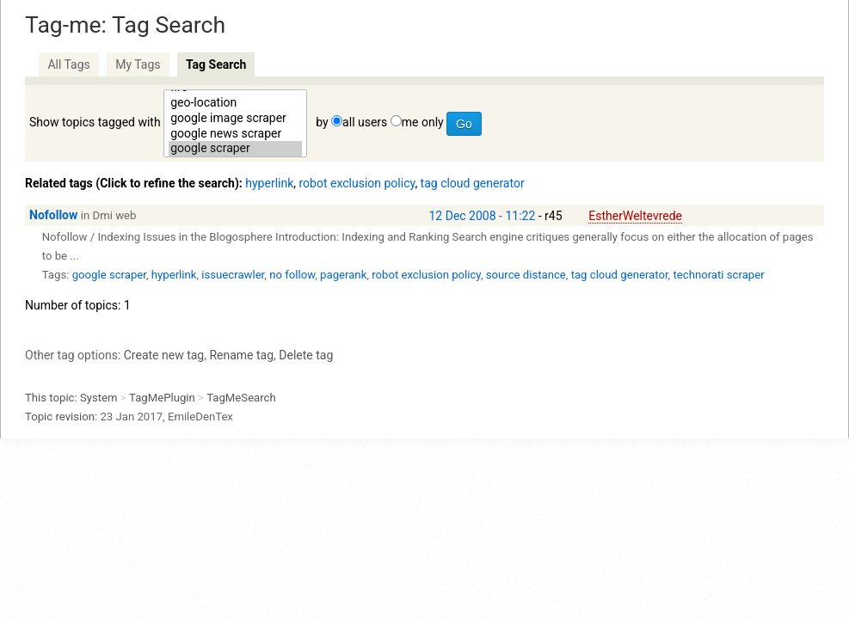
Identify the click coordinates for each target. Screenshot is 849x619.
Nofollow (53, 215)
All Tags (68, 64)
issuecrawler (232, 274)
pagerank (343, 274)
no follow (292, 274)
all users (364, 122)
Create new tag (164, 355)
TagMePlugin (162, 397)
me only (423, 122)
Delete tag (306, 355)
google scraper (235, 148)
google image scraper (235, 118)
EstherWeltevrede (635, 216)
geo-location (235, 103)
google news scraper (235, 134)
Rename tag (241, 355)
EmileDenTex (200, 416)
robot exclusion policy (357, 183)
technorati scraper (718, 274)
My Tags (137, 64)
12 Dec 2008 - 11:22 (482, 216)
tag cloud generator (473, 183)
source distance (526, 274)
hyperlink (269, 183)
